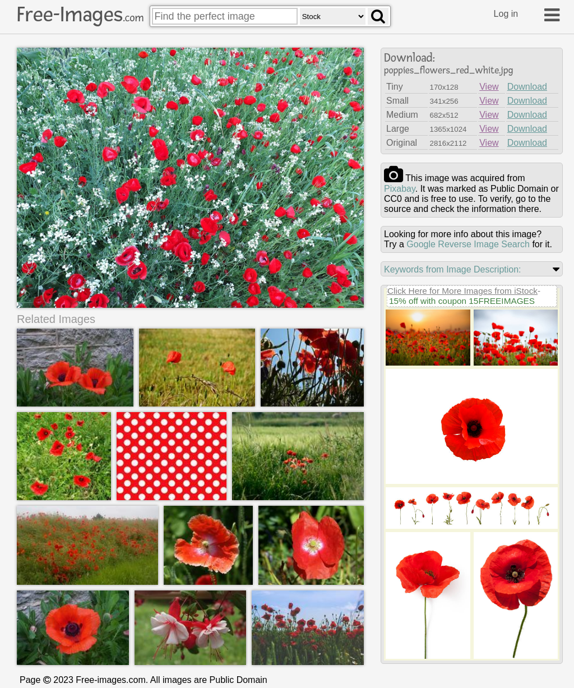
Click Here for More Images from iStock (462, 290)
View (488, 86)
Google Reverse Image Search (468, 244)
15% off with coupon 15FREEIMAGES (462, 301)
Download (527, 86)
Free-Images (80, 14)
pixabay (399, 188)
